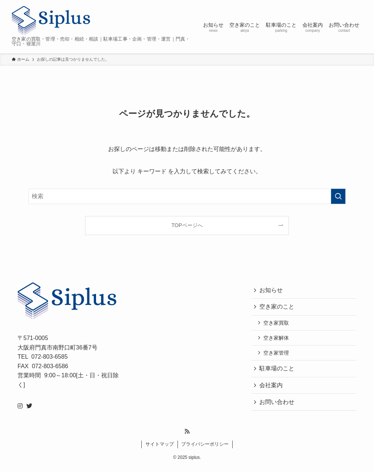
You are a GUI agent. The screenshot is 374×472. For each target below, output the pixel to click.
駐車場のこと (277, 372)
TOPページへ (186, 225)
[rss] (187, 436)
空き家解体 (277, 340)
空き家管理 (277, 356)
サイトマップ (159, 449)
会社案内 (271, 389)
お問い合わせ (277, 406)
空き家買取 (277, 324)
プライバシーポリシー (205, 449)
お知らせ (271, 290)
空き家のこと (277, 308)
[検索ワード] (187, 196)
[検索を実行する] (338, 196)
